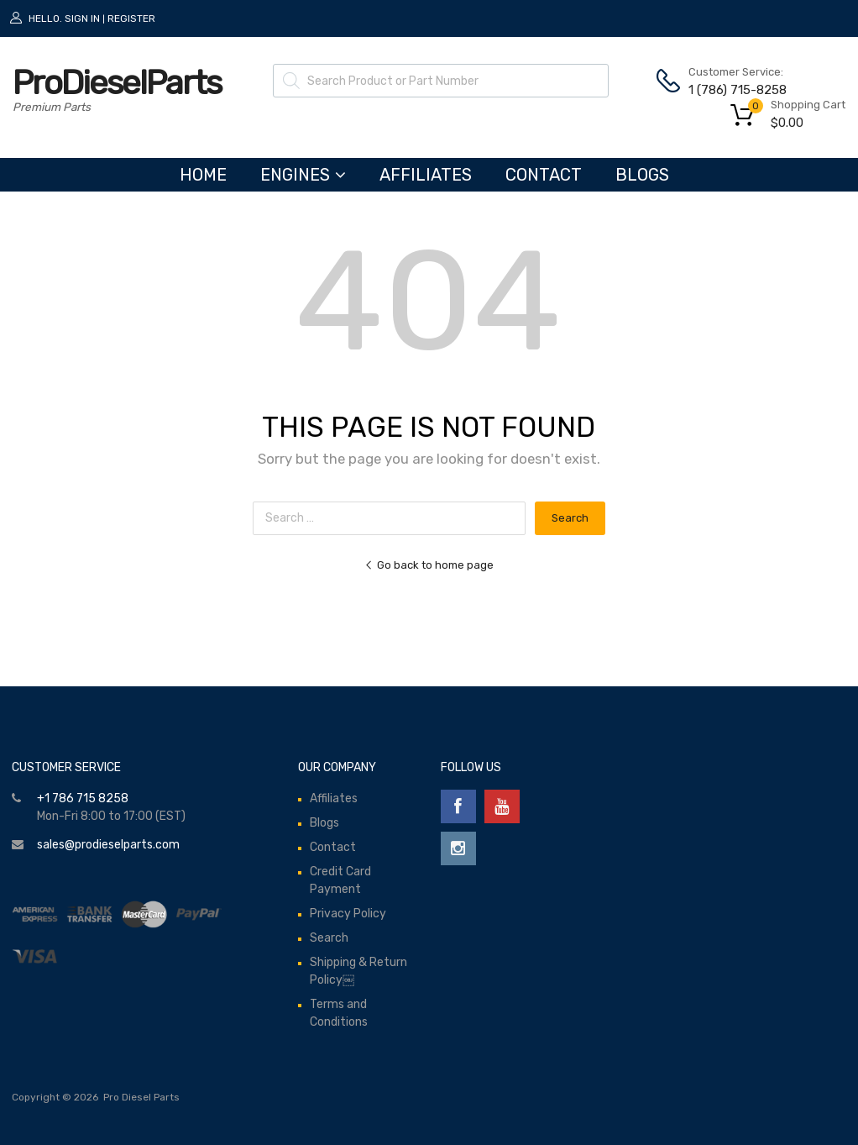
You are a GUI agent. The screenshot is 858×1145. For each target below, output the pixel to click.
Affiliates (425, 175)
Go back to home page (429, 565)
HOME (203, 175)
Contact (543, 175)
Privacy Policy (348, 913)
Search (329, 938)
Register (131, 18)
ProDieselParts (117, 82)
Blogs (642, 175)
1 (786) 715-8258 (729, 89)
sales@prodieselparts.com (108, 845)
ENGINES (303, 175)
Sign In (82, 18)
